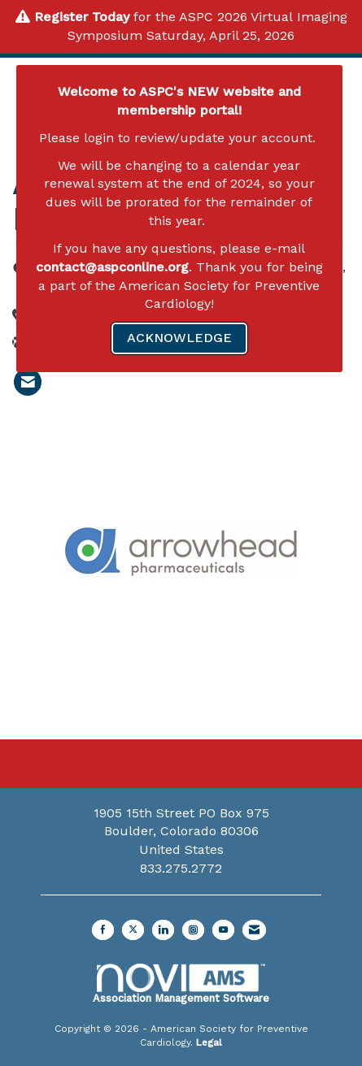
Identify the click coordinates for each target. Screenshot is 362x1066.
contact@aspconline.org (112, 267)
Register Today (81, 16)
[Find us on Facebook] (103, 930)
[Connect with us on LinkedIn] (163, 930)
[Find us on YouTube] (223, 930)
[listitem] (27, 381)
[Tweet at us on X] (133, 930)
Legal (209, 1042)
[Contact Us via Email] (254, 930)
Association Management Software (181, 984)
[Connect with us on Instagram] (193, 930)
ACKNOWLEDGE (179, 337)
